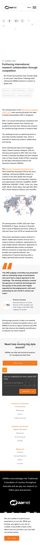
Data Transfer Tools (8, 95)
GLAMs (20, 441)
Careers (20, 452)
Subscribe (26, 391)
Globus (30, 90)
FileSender (20, 410)
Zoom (20, 414)
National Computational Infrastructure (19, 169)
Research (6, 90)
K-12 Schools (20, 437)
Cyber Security (20, 418)
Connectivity (20, 407)
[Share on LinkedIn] (15, 20)
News (20, 460)
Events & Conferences (24, 95)
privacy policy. (13, 532)
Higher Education (20, 429)
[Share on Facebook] (9, 20)
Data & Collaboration (19, 90)
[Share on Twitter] (22, 20)
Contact (20, 464)
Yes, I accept (12, 538)
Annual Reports (20, 456)
